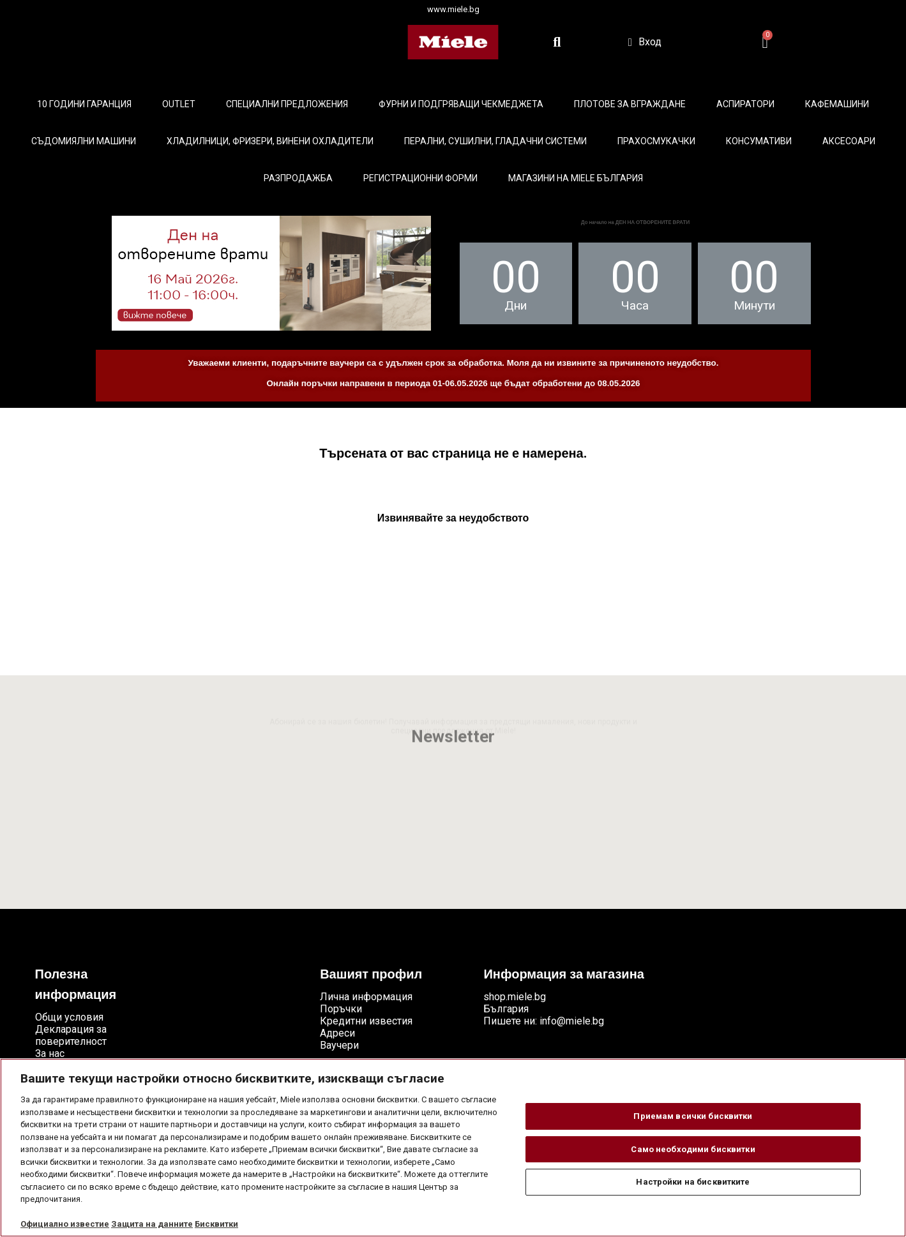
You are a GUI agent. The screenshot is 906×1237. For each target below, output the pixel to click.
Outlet (178, 104)
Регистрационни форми (420, 178)
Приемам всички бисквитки (692, 1116)
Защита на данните (152, 1224)
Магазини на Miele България (575, 178)
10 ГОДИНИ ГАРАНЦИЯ (84, 104)
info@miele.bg (572, 1021)
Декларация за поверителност (71, 1035)
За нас (49, 1053)
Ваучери (339, 1045)
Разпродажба (298, 178)
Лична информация (366, 997)
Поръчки (341, 1009)
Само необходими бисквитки (693, 1149)
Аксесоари (848, 141)
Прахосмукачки (656, 141)
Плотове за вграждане (630, 104)
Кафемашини (837, 104)
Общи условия (69, 1017)
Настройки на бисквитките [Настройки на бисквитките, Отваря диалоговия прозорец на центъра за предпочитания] (693, 1182)
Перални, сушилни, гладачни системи (495, 141)
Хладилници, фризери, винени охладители (270, 141)
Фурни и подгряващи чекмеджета (461, 104)
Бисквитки (216, 1224)
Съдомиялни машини (83, 141)
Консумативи (759, 141)
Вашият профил (371, 975)
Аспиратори (745, 104)
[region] (453, 1147)
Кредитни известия (366, 1021)
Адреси (337, 1033)
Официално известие (64, 1224)
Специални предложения (287, 104)
